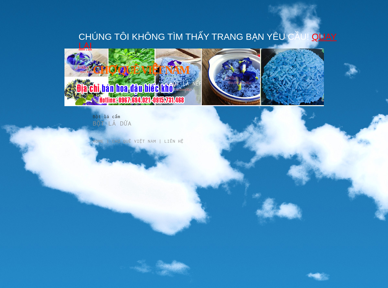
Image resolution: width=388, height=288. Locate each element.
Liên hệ (174, 141)
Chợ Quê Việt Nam (134, 141)
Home (98, 141)
